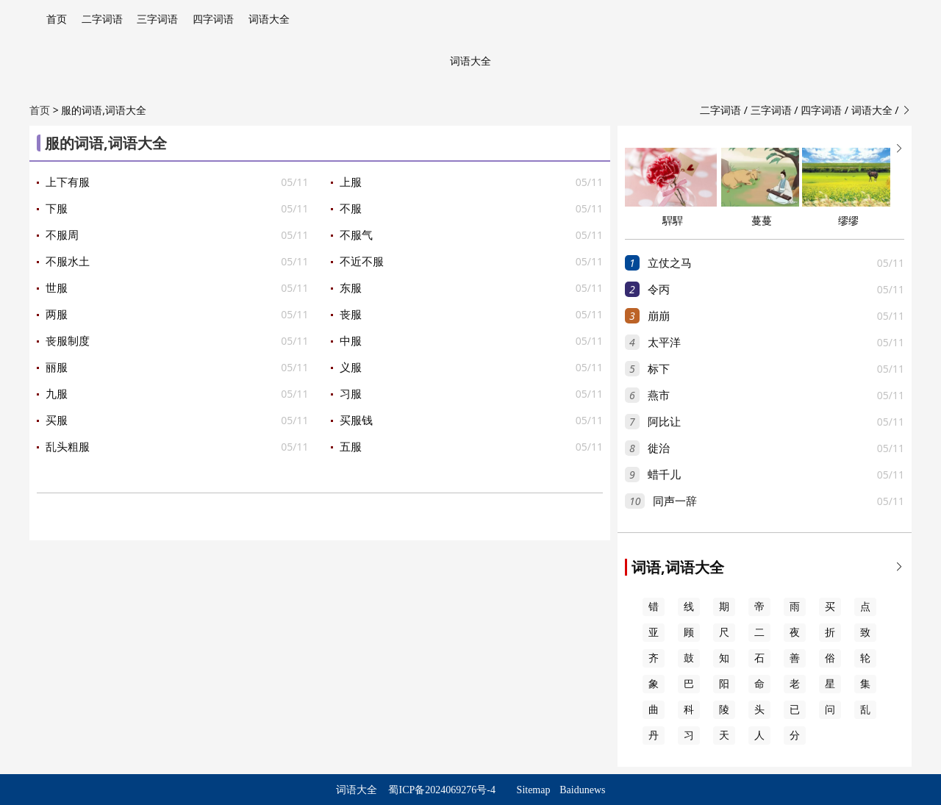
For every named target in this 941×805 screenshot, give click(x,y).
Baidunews (582, 789)
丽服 (57, 367)
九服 (57, 394)
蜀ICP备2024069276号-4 (441, 789)
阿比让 (664, 422)
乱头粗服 (68, 447)
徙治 (659, 448)
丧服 (351, 315)
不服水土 (68, 262)
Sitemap (534, 789)
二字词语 (102, 19)
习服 (351, 394)
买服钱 (356, 420)
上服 (351, 182)
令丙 (659, 290)
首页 (56, 19)
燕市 (659, 395)
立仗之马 (670, 263)
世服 (57, 288)
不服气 (356, 235)
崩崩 (659, 316)
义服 (351, 367)
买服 (57, 420)
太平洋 (664, 342)
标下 (659, 369)
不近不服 (362, 262)
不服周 (62, 235)
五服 (351, 447)
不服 (351, 209)
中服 (351, 341)
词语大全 (269, 19)
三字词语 (157, 19)
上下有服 (68, 182)
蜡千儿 (664, 475)
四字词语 (213, 19)
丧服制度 (68, 341)
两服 (57, 315)
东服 (351, 288)
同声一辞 (675, 501)
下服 (57, 209)
